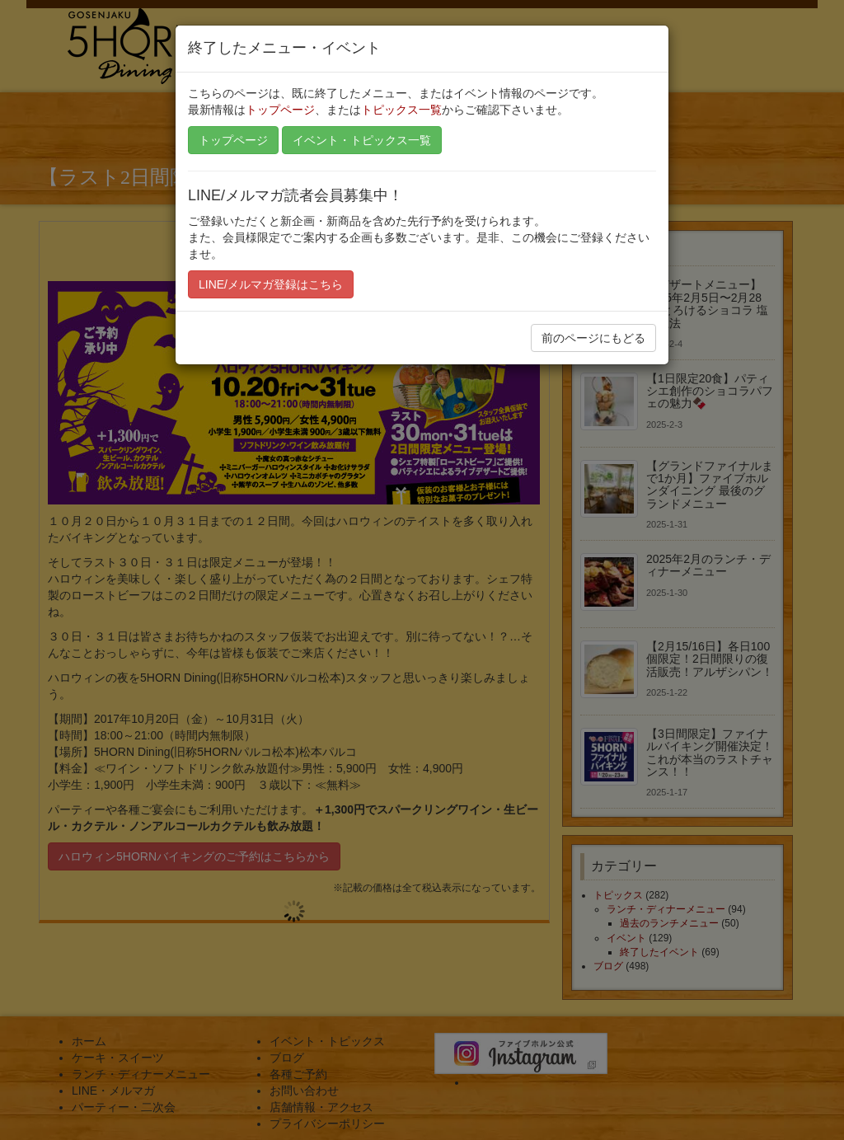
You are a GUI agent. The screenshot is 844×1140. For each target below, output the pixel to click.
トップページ (280, 109)
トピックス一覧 (401, 109)
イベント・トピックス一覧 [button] (362, 140)
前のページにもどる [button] (593, 338)
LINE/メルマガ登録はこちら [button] (271, 284)
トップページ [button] (233, 140)
